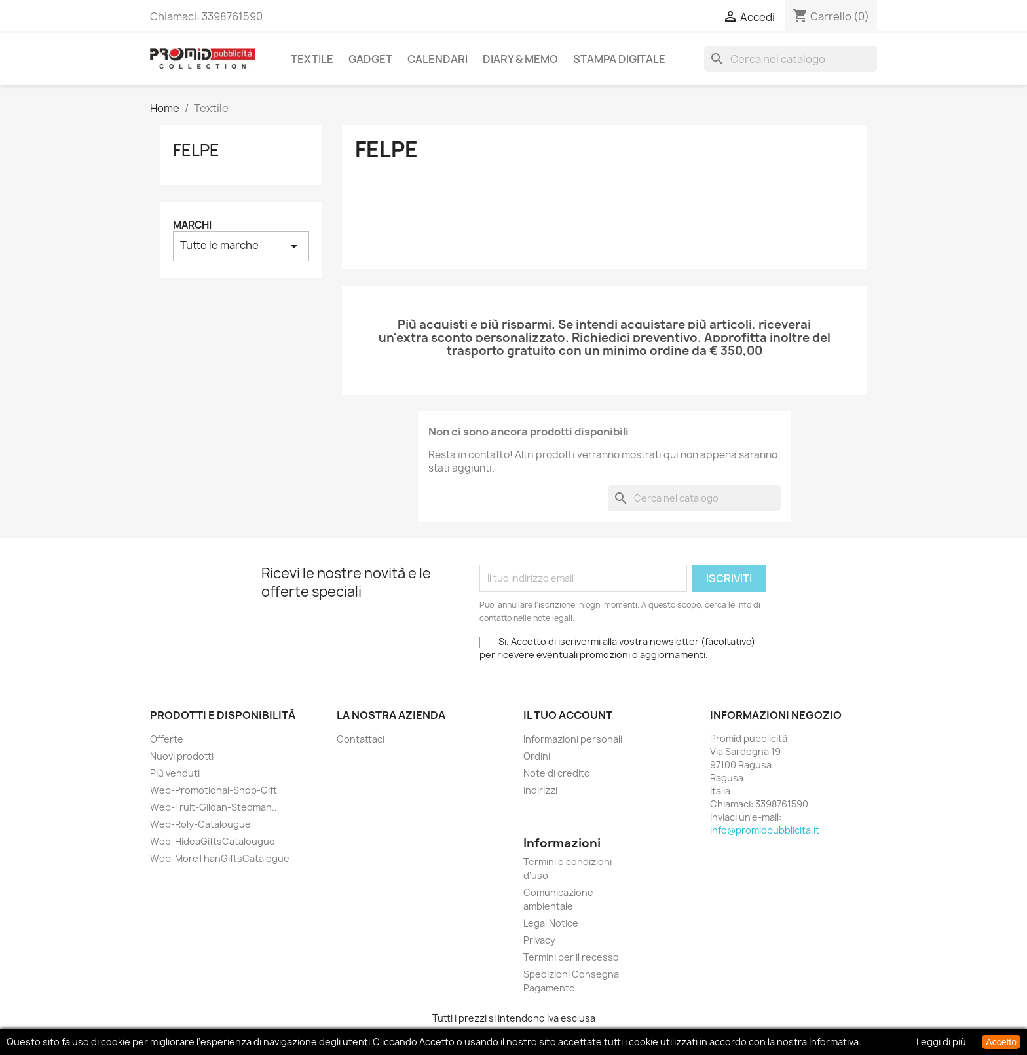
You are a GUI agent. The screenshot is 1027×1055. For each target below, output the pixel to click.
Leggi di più (941, 1041)
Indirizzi (540, 790)
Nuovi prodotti (182, 756)
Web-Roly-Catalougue (200, 824)
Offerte (166, 739)
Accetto (1001, 1042)
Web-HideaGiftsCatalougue (212, 841)
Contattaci (360, 739)
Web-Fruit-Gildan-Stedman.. (213, 807)
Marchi (192, 225)
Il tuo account (567, 715)
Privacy (539, 940)
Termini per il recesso (571, 957)
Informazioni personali (572, 739)
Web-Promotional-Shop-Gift (213, 790)
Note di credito (556, 773)
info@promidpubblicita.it (764, 830)
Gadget (370, 59)
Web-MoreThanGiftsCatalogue (219, 858)
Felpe (196, 150)
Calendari (437, 59)
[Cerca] (790, 59)
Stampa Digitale (619, 59)
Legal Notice (550, 923)
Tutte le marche (241, 246)
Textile (312, 59)
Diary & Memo (520, 59)
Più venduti (175, 773)
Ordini (536, 756)
